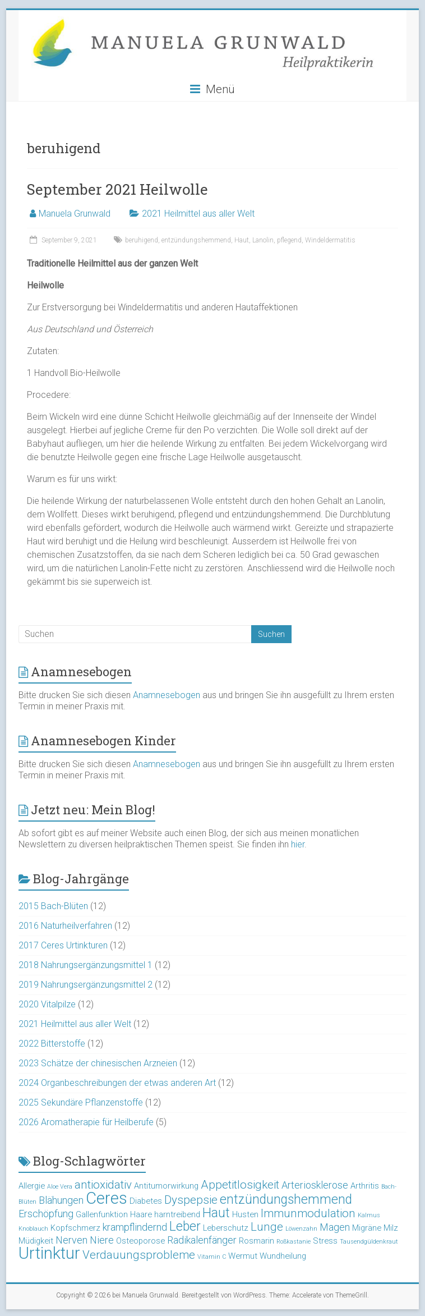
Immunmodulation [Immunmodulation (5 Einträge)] (308, 1213)
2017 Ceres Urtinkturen (63, 945)
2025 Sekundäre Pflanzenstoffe (81, 1102)
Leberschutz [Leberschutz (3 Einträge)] (225, 1228)
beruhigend (141, 240)
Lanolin (263, 240)
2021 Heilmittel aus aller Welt (198, 213)
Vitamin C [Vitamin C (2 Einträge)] (211, 1256)
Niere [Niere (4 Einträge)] (102, 1240)
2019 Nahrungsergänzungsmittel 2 (86, 984)
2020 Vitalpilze (47, 1004)
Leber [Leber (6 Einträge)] (185, 1226)
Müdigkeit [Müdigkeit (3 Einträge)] (36, 1241)
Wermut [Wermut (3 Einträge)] (242, 1256)
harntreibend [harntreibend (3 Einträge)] (177, 1214)
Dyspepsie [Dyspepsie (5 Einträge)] (191, 1200)
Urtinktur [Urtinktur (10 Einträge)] (49, 1253)
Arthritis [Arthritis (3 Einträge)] (364, 1186)
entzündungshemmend (196, 240)
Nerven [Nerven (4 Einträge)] (71, 1240)
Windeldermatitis (330, 240)
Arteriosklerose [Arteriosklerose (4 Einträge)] (314, 1185)
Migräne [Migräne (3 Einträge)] (366, 1228)
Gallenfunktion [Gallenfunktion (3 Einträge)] (102, 1214)
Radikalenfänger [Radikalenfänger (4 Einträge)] (202, 1240)
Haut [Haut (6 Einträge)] (216, 1213)
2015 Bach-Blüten (53, 906)
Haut (241, 240)
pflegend (289, 240)
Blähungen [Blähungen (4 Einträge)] (61, 1200)
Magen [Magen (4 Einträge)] (335, 1227)
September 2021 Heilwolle (117, 189)
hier (297, 844)
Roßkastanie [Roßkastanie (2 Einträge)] (293, 1241)
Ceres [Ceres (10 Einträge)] (106, 1198)
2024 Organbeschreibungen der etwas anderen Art (117, 1082)
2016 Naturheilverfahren (65, 925)
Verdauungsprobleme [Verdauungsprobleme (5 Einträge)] (138, 1255)
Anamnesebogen (166, 695)
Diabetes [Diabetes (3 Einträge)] (146, 1201)
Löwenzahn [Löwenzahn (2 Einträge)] (301, 1228)
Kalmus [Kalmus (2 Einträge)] (369, 1215)
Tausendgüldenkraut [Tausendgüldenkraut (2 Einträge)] (369, 1241)
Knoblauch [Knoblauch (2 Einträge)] (33, 1228)
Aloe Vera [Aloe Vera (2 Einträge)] (59, 1186)
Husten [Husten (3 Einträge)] (245, 1214)
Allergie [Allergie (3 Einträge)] (32, 1186)
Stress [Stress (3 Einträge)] (325, 1241)
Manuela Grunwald (74, 213)
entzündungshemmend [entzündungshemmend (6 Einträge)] (286, 1199)
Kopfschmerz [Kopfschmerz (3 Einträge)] (75, 1228)
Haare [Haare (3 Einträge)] (141, 1214)
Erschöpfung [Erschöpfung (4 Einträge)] (46, 1213)
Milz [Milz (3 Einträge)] (391, 1228)
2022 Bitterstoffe (52, 1043)
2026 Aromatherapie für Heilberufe (86, 1122)
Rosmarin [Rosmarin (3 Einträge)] (256, 1241)
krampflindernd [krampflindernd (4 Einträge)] (135, 1227)
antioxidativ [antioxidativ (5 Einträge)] (103, 1184)
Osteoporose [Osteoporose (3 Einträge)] (140, 1241)
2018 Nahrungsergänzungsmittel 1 (86, 965)
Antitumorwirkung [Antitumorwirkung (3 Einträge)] (166, 1186)
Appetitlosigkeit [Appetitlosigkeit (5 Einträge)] (240, 1184)
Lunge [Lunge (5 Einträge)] (267, 1227)
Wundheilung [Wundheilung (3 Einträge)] (283, 1256)
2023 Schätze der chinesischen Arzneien (98, 1063)
